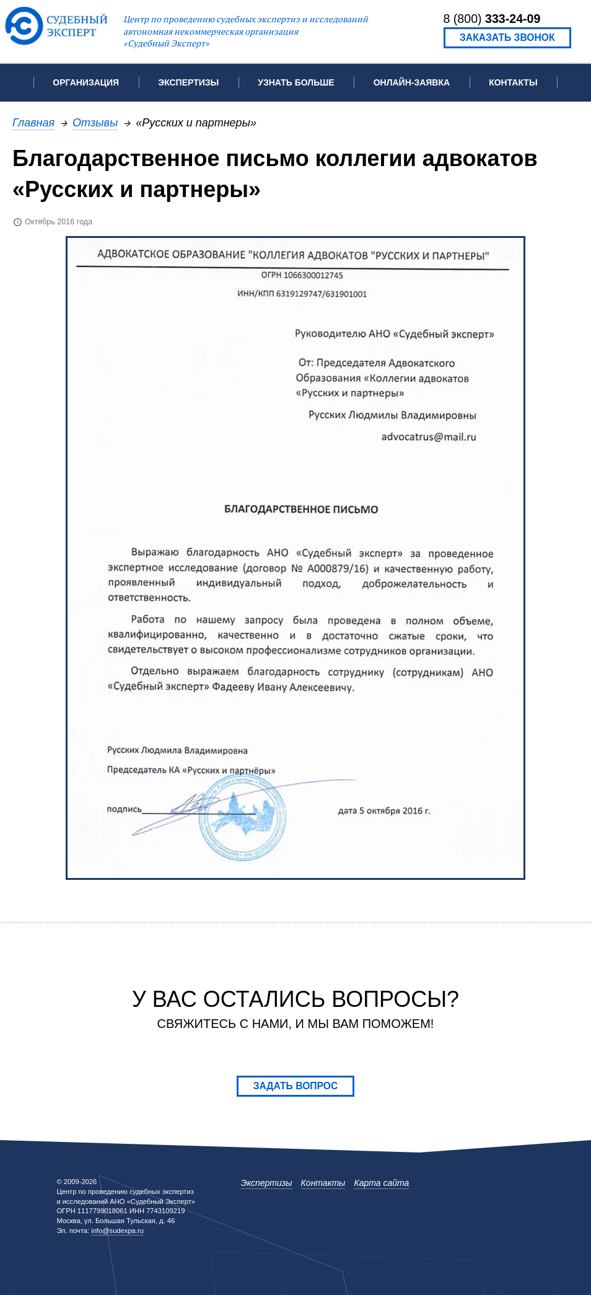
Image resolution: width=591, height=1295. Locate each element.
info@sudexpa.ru (117, 1230)
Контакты (513, 82)
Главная (33, 122)
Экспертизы (266, 1182)
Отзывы (95, 122)
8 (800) (492, 18)
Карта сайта (381, 1182)
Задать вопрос (295, 1086)
